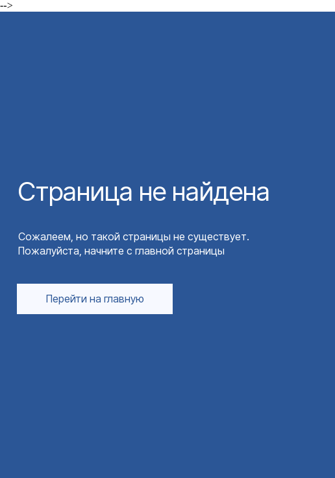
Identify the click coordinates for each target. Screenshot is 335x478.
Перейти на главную (95, 298)
